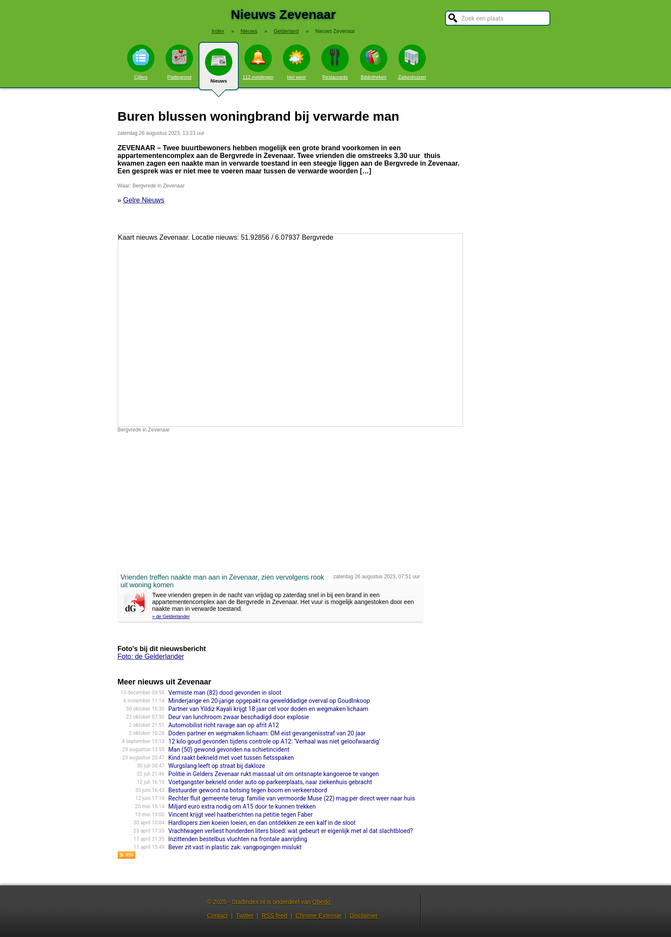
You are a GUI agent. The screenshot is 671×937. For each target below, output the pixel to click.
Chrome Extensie (318, 915)
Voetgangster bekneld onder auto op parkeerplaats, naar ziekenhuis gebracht (270, 782)
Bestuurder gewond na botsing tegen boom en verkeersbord (247, 790)
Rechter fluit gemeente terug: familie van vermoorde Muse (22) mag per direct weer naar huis (291, 798)
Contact (217, 915)
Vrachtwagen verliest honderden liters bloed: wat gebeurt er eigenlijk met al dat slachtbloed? (290, 830)
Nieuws (218, 69)
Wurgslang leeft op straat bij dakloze (216, 765)
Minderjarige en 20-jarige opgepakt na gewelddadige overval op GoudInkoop (269, 700)
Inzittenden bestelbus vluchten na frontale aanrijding (237, 839)
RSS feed (274, 915)
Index (217, 31)
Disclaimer (363, 915)
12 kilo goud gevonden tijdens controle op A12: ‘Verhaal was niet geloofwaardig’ (274, 741)
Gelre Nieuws (143, 200)
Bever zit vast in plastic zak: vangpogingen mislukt (234, 847)
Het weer (296, 62)
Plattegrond (179, 62)
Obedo (321, 901)
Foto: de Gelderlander (151, 656)
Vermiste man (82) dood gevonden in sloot (224, 692)
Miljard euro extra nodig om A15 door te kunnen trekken (241, 806)
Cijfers (140, 62)
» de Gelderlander (171, 616)
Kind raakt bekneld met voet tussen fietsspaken (231, 757)
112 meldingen (258, 62)
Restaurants (335, 62)
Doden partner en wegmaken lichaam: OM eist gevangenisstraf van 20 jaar (266, 733)
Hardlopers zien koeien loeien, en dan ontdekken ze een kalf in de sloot (262, 822)
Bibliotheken (373, 62)
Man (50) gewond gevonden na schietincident (228, 749)
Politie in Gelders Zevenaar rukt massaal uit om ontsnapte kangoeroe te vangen (273, 773)
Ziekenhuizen (412, 62)
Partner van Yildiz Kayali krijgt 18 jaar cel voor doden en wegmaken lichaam (268, 708)
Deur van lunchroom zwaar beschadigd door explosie (238, 717)
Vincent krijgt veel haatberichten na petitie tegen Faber (240, 814)
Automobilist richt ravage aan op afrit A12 (223, 725)
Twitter (244, 915)
